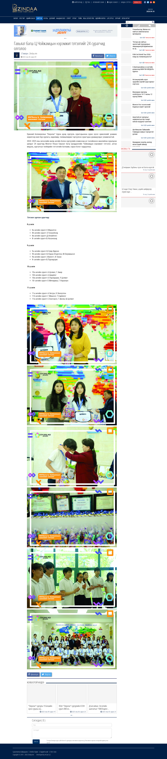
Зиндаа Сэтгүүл (126, 2)
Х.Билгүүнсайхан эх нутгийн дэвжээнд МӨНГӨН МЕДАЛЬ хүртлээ (137, 69)
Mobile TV (137, 2)
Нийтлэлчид (77, 2)
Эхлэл (15, 18)
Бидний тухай (44, 752)
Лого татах (53, 752)
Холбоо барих (34, 752)
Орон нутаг (126, 18)
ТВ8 (87, 2)
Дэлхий (52, 18)
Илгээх (36, 741)
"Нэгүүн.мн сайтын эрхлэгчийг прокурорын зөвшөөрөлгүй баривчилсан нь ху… (137, 45)
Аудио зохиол (112, 2)
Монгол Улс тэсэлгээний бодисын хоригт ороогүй (137, 105)
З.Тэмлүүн (24, 53)
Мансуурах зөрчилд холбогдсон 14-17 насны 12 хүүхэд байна (137, 94)
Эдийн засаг (30, 18)
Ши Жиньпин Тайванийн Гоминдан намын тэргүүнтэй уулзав (137, 132)
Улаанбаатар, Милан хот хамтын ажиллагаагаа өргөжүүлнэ (137, 31)
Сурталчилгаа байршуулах (20, 752)
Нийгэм (39, 18)
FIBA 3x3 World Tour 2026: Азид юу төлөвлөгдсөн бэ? (137, 55)
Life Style (110, 18)
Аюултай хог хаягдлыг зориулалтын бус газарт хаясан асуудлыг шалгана (137, 119)
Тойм (80, 18)
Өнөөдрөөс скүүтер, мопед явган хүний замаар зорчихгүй (137, 144)
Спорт (69, 18)
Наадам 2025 (60, 18)
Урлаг (74, 18)
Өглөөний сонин (98, 2)
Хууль (46, 18)
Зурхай (117, 18)
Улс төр (22, 18)
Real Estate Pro (88, 18)
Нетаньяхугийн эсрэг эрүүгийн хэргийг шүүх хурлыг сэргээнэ (137, 81)
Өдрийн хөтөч (100, 18)
